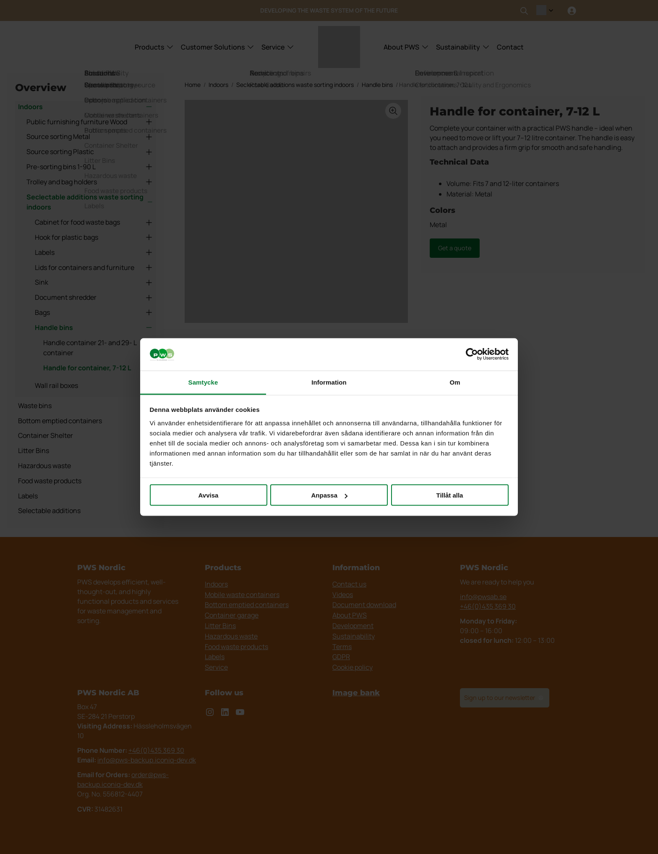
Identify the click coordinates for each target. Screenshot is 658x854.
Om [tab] (454, 381)
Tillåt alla (449, 495)
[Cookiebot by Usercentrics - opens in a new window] (472, 354)
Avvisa (208, 495)
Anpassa (329, 495)
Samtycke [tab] (203, 381)
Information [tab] (329, 381)
